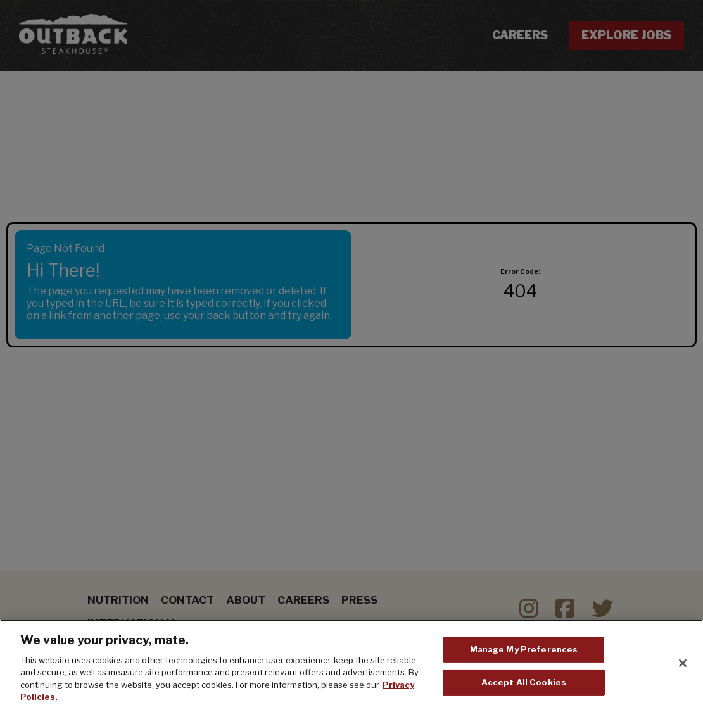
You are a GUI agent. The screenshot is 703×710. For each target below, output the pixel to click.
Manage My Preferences (524, 649)
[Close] (683, 663)
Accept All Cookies (523, 682)
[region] (351, 665)
